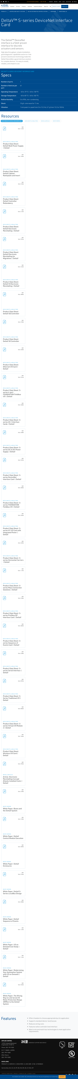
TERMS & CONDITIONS (7, 1073)
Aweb (34, 1073)
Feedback (40, 1064)
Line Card (28, 1064)
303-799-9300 (10, 1047)
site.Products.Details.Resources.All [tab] (12, 121)
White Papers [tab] (56, 121)
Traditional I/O (63, 11)
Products (4, 11)
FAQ (34, 1064)
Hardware (53, 11)
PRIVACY (16, 1073)
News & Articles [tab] (45, 121)
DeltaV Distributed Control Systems (38, 11)
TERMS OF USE (22, 1073)
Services (12, 1064)
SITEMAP (29, 1073)
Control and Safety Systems (17, 11)
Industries (20, 1064)
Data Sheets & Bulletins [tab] (31, 121)
